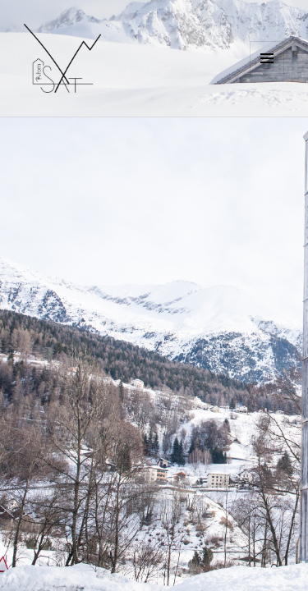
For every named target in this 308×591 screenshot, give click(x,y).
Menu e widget (267, 75)
